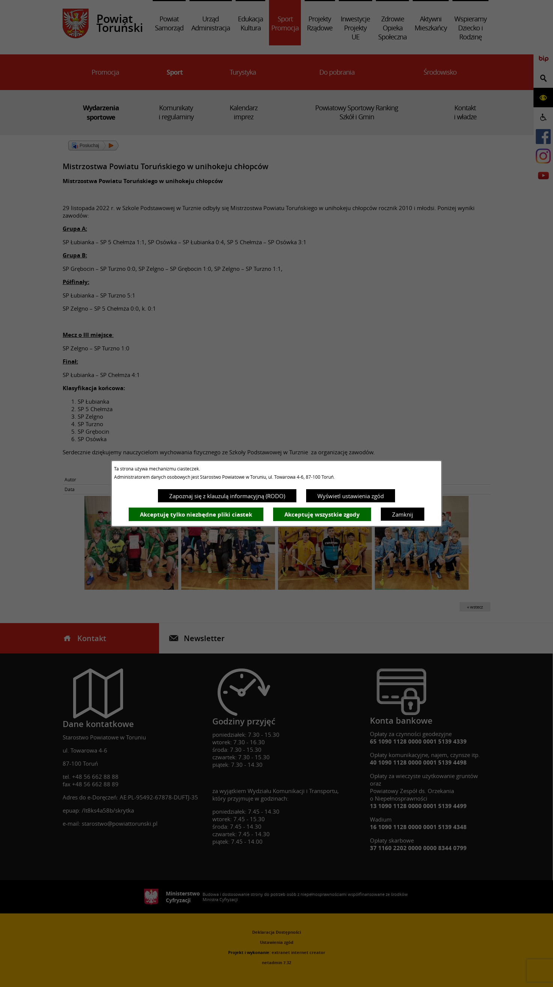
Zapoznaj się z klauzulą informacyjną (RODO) (227, 496)
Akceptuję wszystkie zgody (322, 514)
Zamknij (402, 514)
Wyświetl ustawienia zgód (350, 496)
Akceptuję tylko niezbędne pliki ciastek (196, 514)
